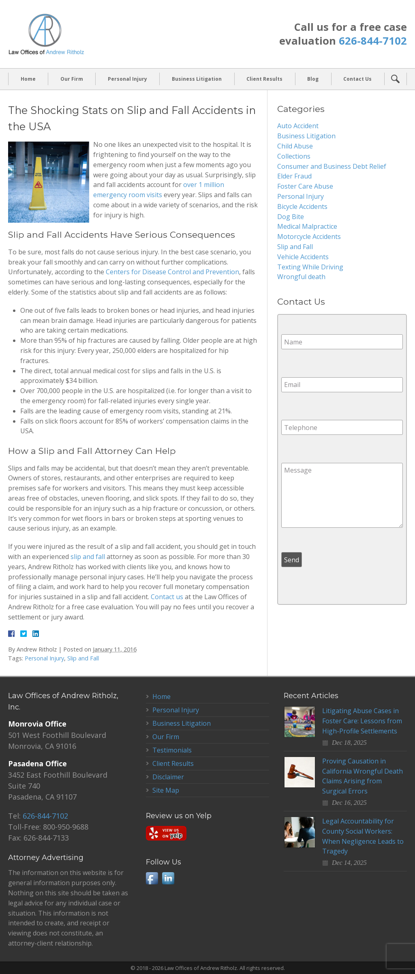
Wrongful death (301, 276)
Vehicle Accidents (303, 256)
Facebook (152, 878)
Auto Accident (298, 125)
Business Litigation (197, 78)
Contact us (167, 596)
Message (342, 495)
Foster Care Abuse (305, 186)
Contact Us (357, 78)
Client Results (264, 78)
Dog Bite (290, 216)
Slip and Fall (83, 658)
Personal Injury (127, 78)
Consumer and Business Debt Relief (331, 166)
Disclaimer (168, 776)
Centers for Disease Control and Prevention (172, 271)
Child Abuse (295, 146)
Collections (293, 156)
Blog (313, 78)
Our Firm (71, 78)
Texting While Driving (310, 266)
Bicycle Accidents (302, 206)
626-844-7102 (373, 41)
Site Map (165, 790)
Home (28, 78)
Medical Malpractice (307, 226)
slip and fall (88, 556)
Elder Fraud (294, 176)
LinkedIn (168, 878)
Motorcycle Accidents (309, 236)
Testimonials (172, 750)
